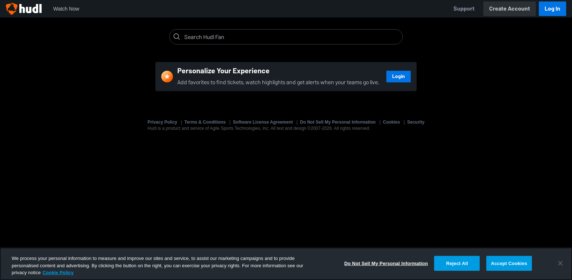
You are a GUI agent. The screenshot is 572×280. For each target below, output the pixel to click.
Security (415, 122)
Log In (552, 8)
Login (398, 76)
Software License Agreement (263, 122)
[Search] (291, 36)
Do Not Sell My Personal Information (338, 122)
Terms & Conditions (205, 122)
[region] (286, 264)
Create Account (509, 8)
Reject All (457, 263)
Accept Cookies (509, 263)
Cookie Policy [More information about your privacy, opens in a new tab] (57, 272)
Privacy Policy (162, 122)
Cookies (391, 122)
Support (464, 8)
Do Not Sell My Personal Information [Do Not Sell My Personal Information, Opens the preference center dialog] (386, 263)
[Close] (560, 263)
